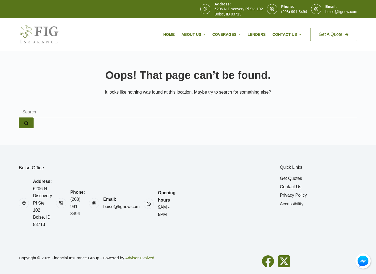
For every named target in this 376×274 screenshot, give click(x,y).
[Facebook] (268, 261)
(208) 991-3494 (294, 11)
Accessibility (291, 204)
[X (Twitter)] (284, 261)
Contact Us (287, 34)
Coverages (227, 34)
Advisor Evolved (139, 258)
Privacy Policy (293, 195)
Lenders (256, 34)
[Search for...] (188, 112)
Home (169, 34)
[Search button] (26, 122)
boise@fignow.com (341, 11)
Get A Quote (333, 34)
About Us (194, 34)
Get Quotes (291, 178)
